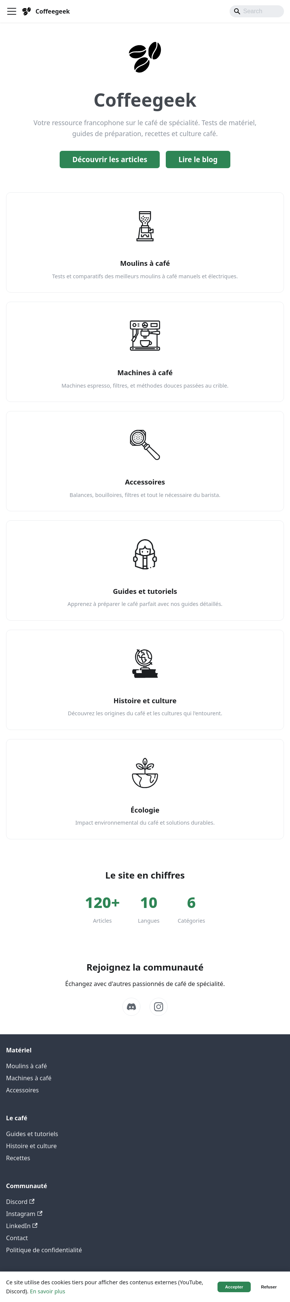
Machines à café (28, 1078)
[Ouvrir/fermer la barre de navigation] (11, 11)
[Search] (257, 11)
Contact (17, 1238)
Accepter (234, 1287)
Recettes (18, 1158)
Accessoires (22, 1090)
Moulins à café (26, 1066)
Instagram (24, 1214)
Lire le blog (198, 159)
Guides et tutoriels (32, 1134)
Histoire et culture (31, 1146)
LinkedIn (21, 1226)
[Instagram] (159, 1007)
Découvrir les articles (109, 159)
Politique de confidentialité (44, 1250)
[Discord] (131, 1007)
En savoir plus (47, 1291)
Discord (20, 1202)
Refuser (269, 1287)
